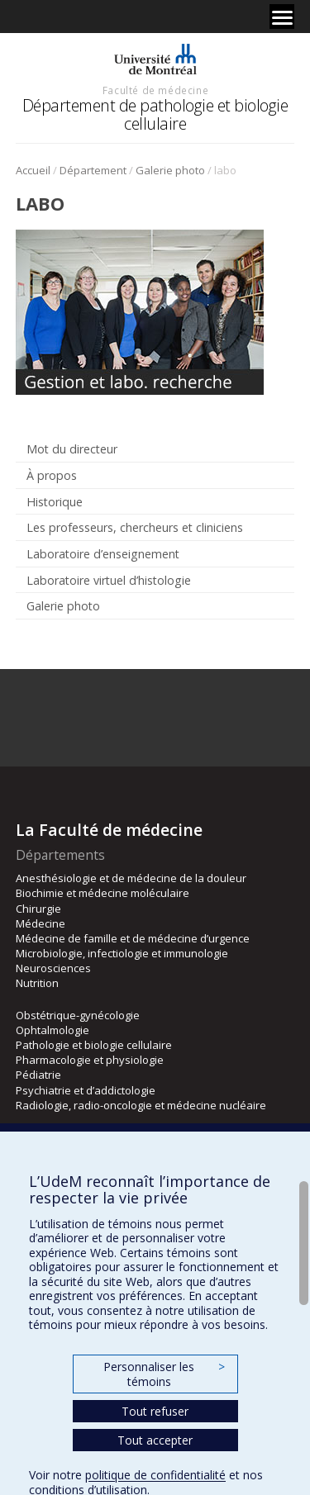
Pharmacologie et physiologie (90, 1059)
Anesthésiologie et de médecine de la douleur (131, 878)
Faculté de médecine (155, 90)
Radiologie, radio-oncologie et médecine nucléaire (141, 1105)
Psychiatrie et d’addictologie (85, 1090)
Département (93, 170)
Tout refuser (155, 1411)
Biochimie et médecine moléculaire (102, 892)
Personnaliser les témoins (163, 1374)
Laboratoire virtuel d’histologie (108, 580)
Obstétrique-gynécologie (78, 1015)
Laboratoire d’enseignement (102, 554)
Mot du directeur (71, 449)
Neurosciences (53, 968)
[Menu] (281, 16)
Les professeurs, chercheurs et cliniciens (134, 527)
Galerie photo (170, 170)
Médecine (40, 923)
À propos (51, 475)
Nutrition (37, 982)
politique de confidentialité (155, 1475)
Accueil (33, 170)
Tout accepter (155, 1440)
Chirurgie (38, 908)
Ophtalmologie (52, 1030)
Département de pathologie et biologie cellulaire (155, 114)
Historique (54, 502)
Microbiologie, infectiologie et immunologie (122, 953)
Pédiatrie (38, 1074)
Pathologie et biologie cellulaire (94, 1044)
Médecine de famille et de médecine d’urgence (133, 938)
